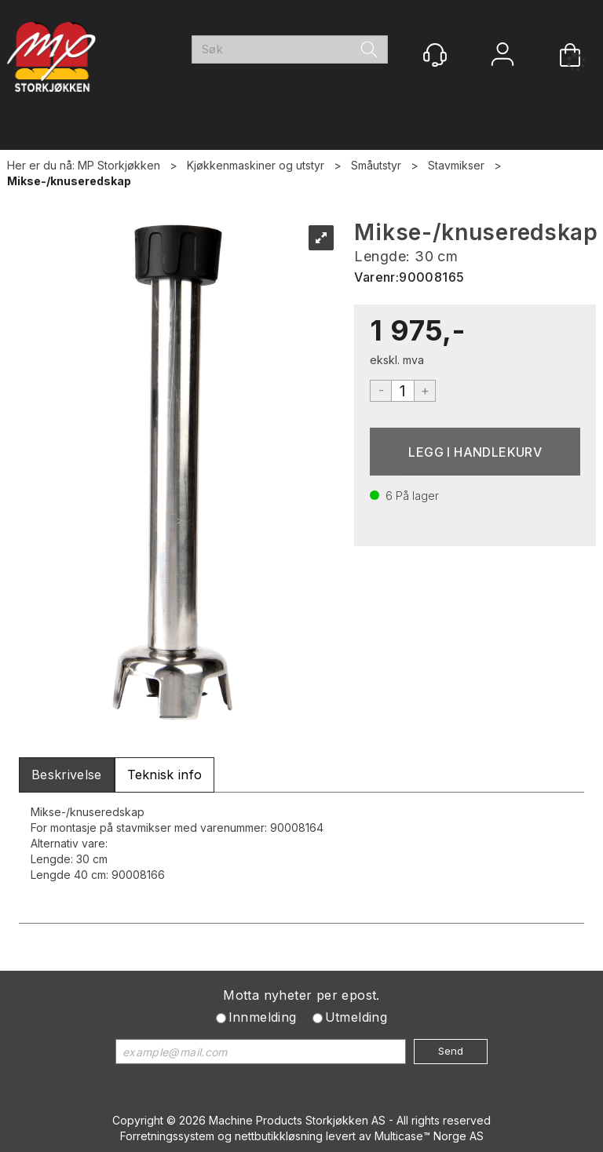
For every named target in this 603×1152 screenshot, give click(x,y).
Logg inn (502, 56)
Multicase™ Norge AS (429, 1136)
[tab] (67, 775)
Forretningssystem (167, 1136)
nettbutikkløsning (279, 1136)
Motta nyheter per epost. (301, 995)
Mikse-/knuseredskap (69, 181)
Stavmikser (456, 165)
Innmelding (262, 1017)
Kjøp (475, 452)
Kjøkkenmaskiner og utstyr (255, 165)
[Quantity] (403, 391)
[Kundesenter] (435, 55)
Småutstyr (376, 165)
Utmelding (356, 1017)
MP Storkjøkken (119, 165)
